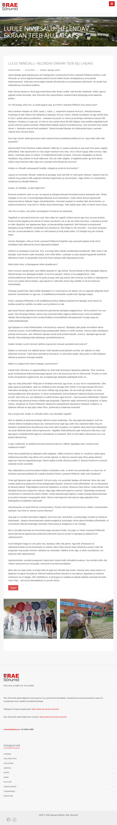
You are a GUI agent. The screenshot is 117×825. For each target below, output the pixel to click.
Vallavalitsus (10, 758)
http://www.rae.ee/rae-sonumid (45, 709)
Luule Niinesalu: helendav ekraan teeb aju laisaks (50, 63)
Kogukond (8, 763)
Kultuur (7, 782)
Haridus (7, 768)
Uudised (7, 754)
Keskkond (8, 796)
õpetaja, (51, 70)
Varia (6, 777)
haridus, (44, 70)
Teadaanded (9, 791)
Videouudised (10, 787)
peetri (57, 70)
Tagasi (13, 588)
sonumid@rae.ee (12, 729)
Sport (6, 772)
